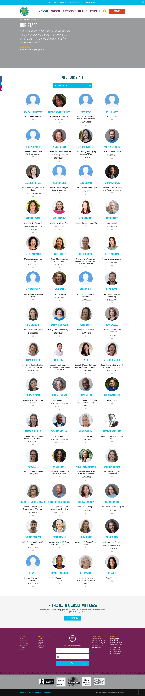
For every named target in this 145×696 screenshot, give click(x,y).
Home (21, 638)
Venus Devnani (33, 218)
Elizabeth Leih (33, 360)
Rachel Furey (59, 254)
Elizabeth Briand (33, 183)
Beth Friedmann (33, 254)
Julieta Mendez (33, 395)
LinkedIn (40, 647)
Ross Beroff (112, 112)
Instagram (41, 640)
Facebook (41, 638)
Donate (117, 11)
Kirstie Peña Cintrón (86, 467)
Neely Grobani (112, 254)
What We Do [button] (55, 11)
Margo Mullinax (33, 431)
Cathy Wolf (85, 573)
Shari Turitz (112, 537)
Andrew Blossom (112, 147)
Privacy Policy (96, 647)
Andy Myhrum (85, 431)
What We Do (23, 642)
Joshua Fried (112, 218)
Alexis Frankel (86, 218)
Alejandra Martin (112, 360)
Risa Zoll (112, 573)
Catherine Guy (33, 289)
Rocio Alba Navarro (33, 112)
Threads (40, 642)
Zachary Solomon (33, 537)
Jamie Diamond (59, 218)
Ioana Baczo (86, 112)
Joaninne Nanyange (112, 431)
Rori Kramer (86, 325)
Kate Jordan (33, 325)
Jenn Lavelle (112, 325)
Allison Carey (59, 183)
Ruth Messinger (59, 395)
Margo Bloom (59, 147)
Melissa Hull (86, 289)
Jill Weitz (33, 573)
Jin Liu (85, 360)
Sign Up (73, 663)
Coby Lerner (59, 360)
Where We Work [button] (69, 11)
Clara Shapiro (112, 502)
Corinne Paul (59, 467)
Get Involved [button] (95, 11)
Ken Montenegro (112, 395)
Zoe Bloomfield (85, 147)
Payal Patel (33, 467)
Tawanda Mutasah (59, 431)
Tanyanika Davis (112, 183)
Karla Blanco (33, 147)
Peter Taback (59, 537)
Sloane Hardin (59, 289)
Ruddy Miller (85, 395)
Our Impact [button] (82, 11)
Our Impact (23, 646)
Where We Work (24, 644)
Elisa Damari (86, 183)
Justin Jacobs (112, 289)
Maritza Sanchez (86, 502)
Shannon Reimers (112, 467)
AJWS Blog (41, 646)
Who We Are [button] (43, 11)
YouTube (40, 644)
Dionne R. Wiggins (59, 573)
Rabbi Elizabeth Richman (33, 502)
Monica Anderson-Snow (59, 112)
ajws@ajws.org (117, 653)
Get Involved (23, 647)
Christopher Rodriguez (59, 502)
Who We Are (23, 640)
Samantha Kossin (59, 325)
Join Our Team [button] (72, 618)
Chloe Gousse (85, 254)
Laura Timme (86, 537)
